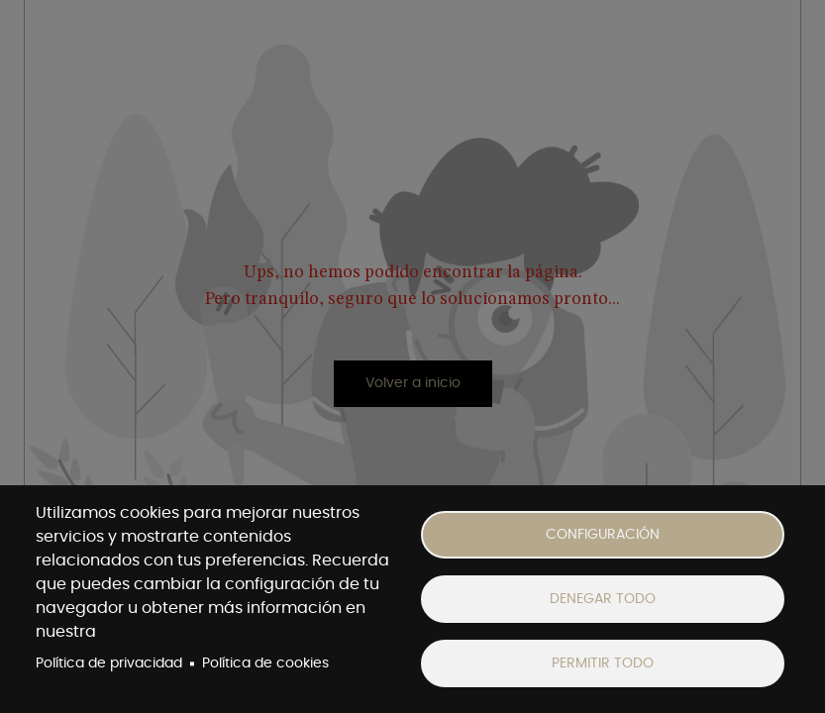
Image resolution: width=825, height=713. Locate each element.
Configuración (603, 535)
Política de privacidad (109, 663)
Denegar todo (603, 599)
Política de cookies (265, 663)
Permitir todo (603, 663)
